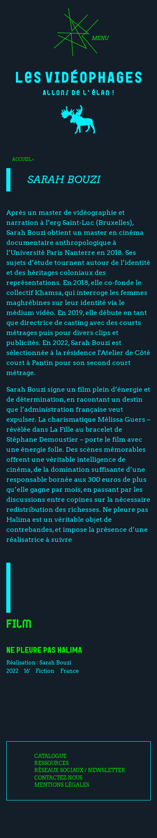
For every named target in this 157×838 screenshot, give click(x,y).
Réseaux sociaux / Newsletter (79, 770)
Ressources (51, 763)
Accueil (21, 159)
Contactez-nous (58, 778)
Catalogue (50, 756)
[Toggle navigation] (78, 35)
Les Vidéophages (79, 76)
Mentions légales (61, 785)
